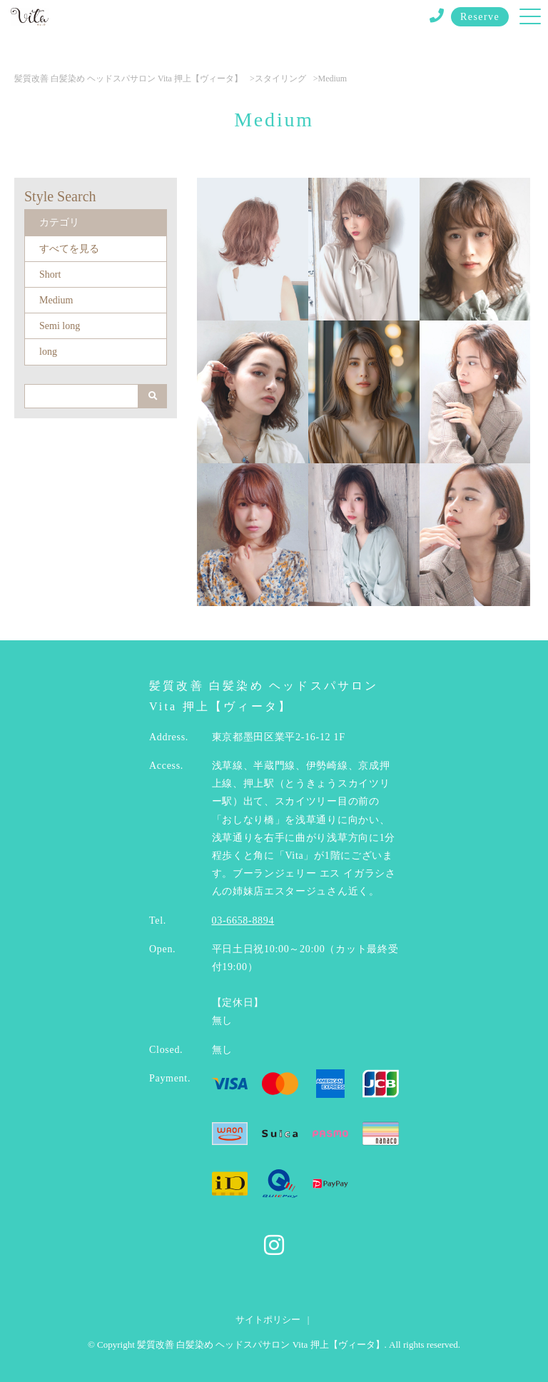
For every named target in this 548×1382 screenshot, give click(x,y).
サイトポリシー (267, 1319)
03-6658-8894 (243, 920)
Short (50, 274)
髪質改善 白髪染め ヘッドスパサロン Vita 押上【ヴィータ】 (128, 79)
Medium (56, 300)
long (48, 351)
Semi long (59, 326)
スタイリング (280, 79)
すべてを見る (69, 248)
